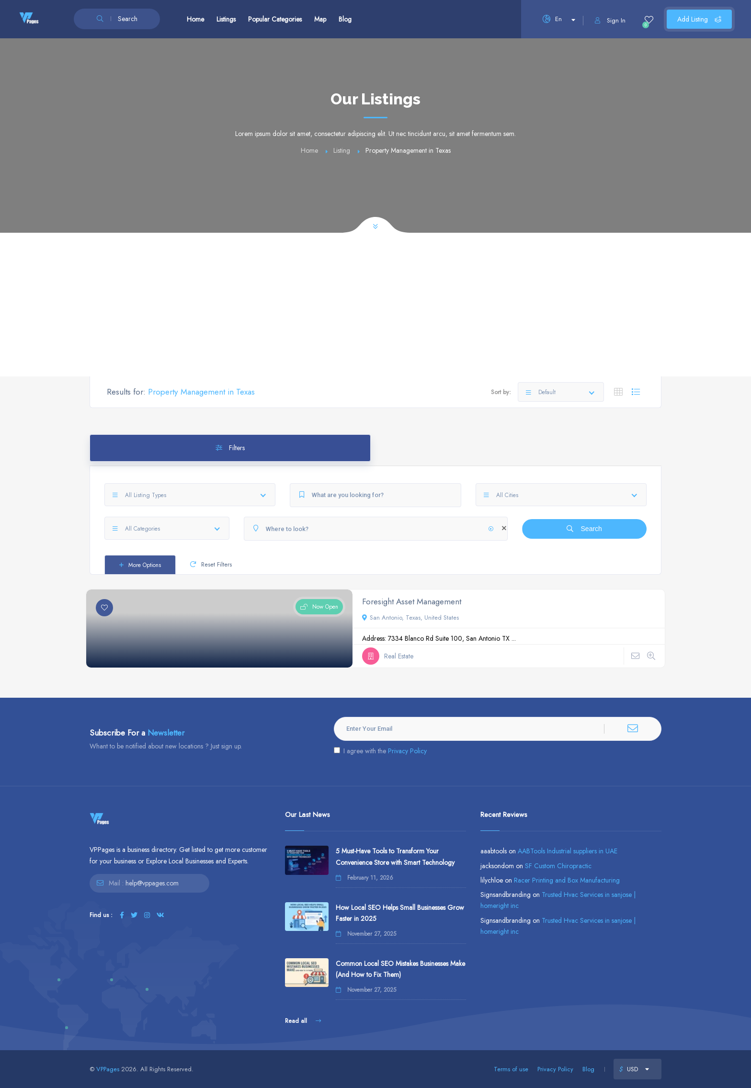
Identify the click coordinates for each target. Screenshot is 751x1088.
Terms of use (511, 1069)
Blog (345, 19)
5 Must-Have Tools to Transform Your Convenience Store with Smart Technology (395, 856)
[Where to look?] (376, 529)
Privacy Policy (407, 751)
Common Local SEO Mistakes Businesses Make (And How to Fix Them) (400, 969)
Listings (226, 19)
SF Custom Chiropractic (558, 866)
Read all (303, 1020)
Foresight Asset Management (411, 601)
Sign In (610, 20)
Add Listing (699, 19)
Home (195, 19)
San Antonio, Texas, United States (410, 617)
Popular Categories (275, 19)
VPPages (107, 1069)
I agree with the (380, 751)
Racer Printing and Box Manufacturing (567, 880)
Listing (341, 150)
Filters (230, 448)
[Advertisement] (375, 305)
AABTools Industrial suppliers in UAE (567, 851)
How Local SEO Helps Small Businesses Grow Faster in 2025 (400, 913)
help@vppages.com (152, 883)
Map (320, 19)
